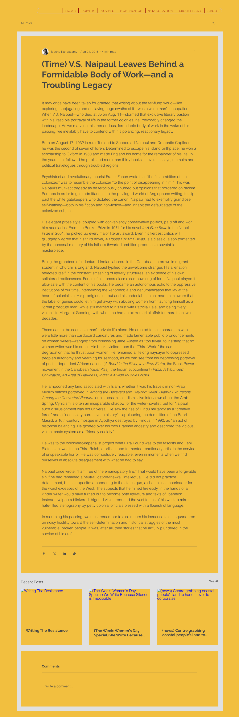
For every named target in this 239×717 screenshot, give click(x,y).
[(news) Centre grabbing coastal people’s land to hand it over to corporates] (187, 606)
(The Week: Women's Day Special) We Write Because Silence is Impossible (118, 632)
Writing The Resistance (47, 630)
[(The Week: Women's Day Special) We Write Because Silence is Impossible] (119, 606)
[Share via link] (75, 553)
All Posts (26, 23)
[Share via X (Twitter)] (54, 553)
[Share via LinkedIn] (64, 553)
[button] (88, 10)
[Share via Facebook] (44, 553)
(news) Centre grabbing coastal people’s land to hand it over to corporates (185, 632)
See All (213, 581)
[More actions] (194, 51)
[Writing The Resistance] (51, 606)
